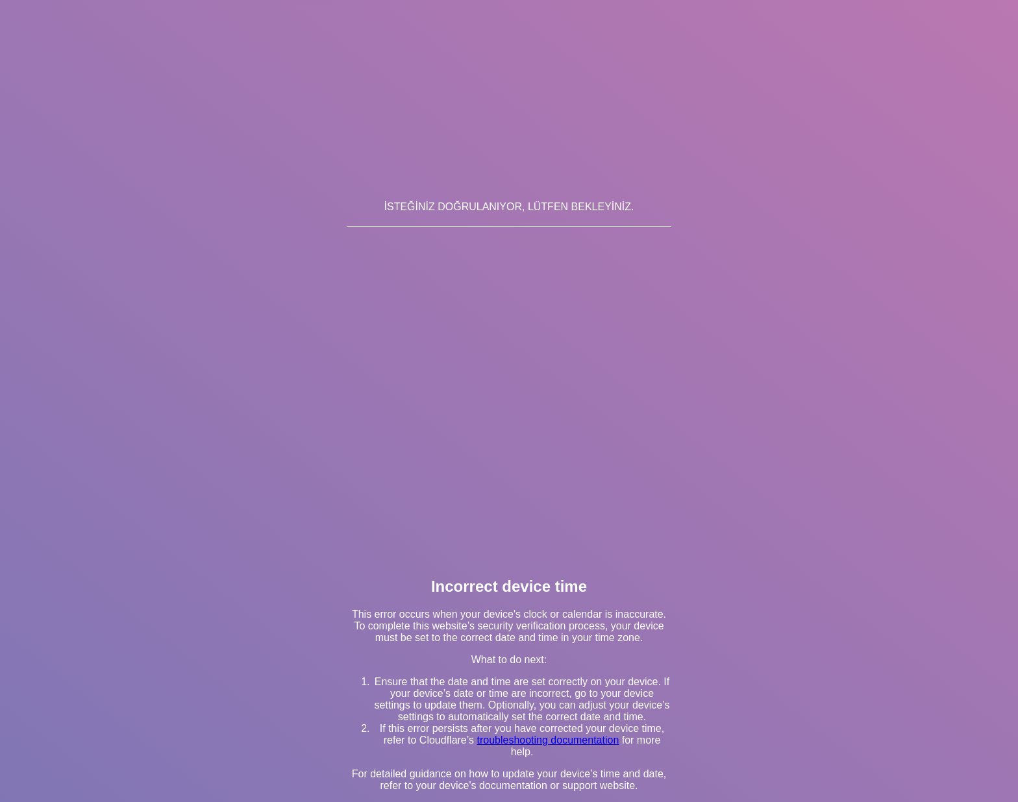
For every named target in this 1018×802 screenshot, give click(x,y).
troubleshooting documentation (548, 740)
